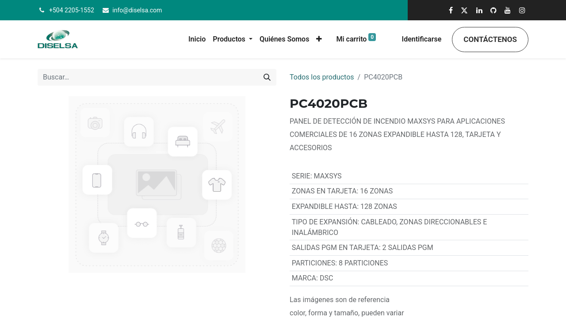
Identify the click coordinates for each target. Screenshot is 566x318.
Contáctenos (490, 39)
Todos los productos (322, 77)
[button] (319, 39)
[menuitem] (197, 39)
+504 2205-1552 (71, 10)
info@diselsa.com (137, 10)
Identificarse (422, 39)
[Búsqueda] (267, 77)
